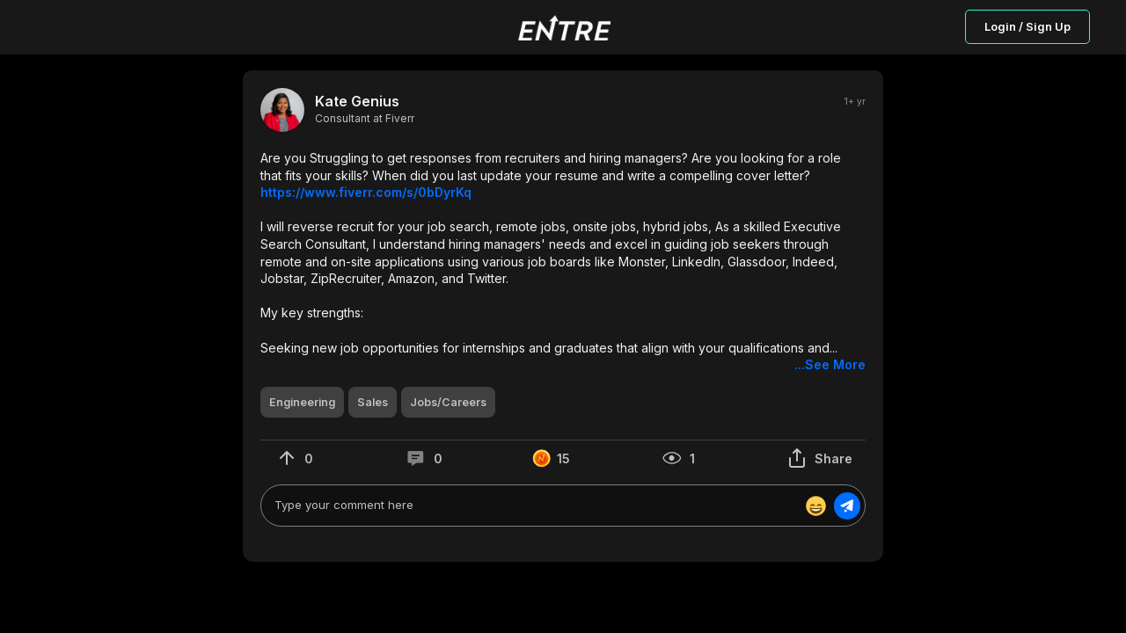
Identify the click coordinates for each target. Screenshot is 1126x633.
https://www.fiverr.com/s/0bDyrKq (366, 192)
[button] (563, 261)
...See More (830, 364)
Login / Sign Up (1027, 26)
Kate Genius (357, 101)
